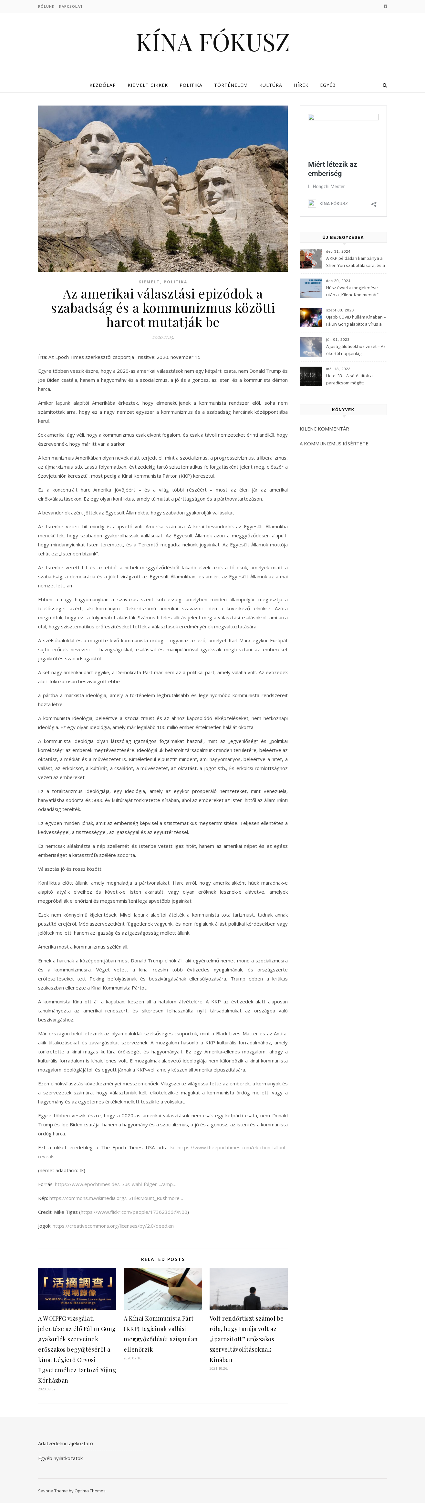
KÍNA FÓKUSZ (213, 41)
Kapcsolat (71, 6)
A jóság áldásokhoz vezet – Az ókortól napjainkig (356, 349)
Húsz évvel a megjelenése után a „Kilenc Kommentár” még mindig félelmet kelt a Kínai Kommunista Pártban (352, 292)
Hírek (301, 85)
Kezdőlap (102, 85)
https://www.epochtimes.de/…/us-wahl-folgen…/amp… (115, 1184)
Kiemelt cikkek (148, 85)
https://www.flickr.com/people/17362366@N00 (134, 1212)
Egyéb (328, 85)
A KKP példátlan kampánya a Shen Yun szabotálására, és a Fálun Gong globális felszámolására (355, 262)
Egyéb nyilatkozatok (60, 1458)
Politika (191, 85)
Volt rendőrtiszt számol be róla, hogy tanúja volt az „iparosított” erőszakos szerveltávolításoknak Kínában (247, 1339)
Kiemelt (149, 282)
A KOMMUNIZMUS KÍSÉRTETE (334, 443)
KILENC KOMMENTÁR (324, 428)
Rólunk (46, 6)
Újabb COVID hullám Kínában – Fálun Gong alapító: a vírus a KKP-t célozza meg (356, 321)
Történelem (231, 85)
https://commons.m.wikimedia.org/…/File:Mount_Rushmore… (116, 1198)
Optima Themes (90, 1491)
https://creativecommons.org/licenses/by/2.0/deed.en (113, 1226)
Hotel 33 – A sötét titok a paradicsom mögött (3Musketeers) (349, 380)
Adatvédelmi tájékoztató (65, 1443)
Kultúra (270, 85)
